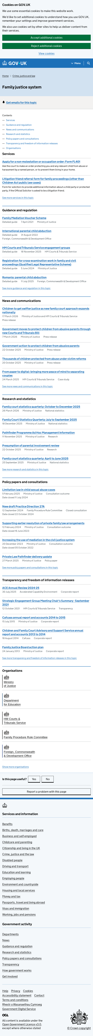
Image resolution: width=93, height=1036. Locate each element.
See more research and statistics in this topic (25, 469)
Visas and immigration (15, 908)
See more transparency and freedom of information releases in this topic (39, 658)
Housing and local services (18, 890)
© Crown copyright (79, 1028)
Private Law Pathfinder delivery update (27, 556)
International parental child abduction (26, 231)
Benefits (7, 824)
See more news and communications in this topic (27, 386)
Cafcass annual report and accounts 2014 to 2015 (33, 617)
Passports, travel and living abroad (23, 902)
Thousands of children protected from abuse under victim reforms (44, 359)
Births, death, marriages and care (22, 830)
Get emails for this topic (21, 102)
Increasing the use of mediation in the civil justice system (38, 540)
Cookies (28, 991)
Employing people (13, 878)
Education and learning (16, 872)
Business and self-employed (19, 836)
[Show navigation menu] (76, 63)
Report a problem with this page (46, 791)
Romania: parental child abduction (24, 277)
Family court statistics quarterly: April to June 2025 (35, 458)
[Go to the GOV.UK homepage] (14, 63)
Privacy (15, 991)
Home (5, 75)
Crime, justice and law (24, 75)
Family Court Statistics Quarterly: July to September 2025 (39, 419)
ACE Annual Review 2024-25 (20, 588)
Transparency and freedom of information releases (32, 143)
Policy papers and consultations (22, 138)
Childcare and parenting (17, 842)
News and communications (20, 129)
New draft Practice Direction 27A (23, 506)
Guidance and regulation (19, 124)
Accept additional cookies (47, 37)
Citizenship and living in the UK (21, 848)
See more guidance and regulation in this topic (26, 288)
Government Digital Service (19, 1009)
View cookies (47, 53)
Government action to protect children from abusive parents (40, 346)
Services (10, 120)
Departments (10, 934)
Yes (36, 779)
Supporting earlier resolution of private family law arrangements (43, 523)
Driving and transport (15, 866)
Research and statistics (18, 134)
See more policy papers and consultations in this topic (30, 567)
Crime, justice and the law (18, 854)
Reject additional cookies (46, 46)
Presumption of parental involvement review (30, 445)
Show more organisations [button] (15, 766)
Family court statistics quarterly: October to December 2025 (41, 406)
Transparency (10, 964)
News (5, 940)
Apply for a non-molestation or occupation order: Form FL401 (41, 161)
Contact (39, 995)
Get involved (10, 976)
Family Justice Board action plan (23, 647)
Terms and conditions (15, 1000)
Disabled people (12, 860)
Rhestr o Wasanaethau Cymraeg (22, 1004)
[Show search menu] (88, 63)
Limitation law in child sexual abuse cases (28, 489)
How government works (17, 970)
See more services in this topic (18, 197)
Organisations (13, 148)
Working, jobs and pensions (19, 914)
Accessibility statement (16, 995)
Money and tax (11, 896)
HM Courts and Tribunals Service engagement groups (36, 247)
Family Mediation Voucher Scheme (24, 218)
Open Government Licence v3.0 (21, 1024)
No (50, 779)
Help (5, 991)
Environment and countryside (20, 884)
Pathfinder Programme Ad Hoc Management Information (38, 432)
